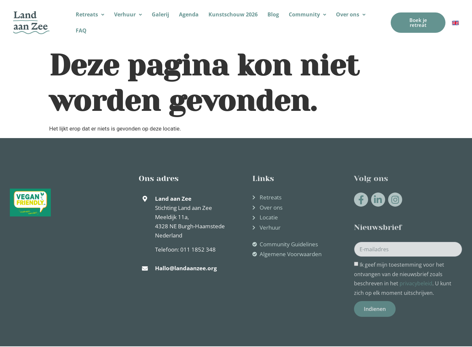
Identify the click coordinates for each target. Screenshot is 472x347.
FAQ (81, 30)
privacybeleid (416, 283)
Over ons (350, 14)
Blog (273, 14)
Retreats (90, 14)
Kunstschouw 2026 (233, 14)
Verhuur (128, 14)
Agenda (189, 14)
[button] (90, 15)
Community (307, 14)
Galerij (160, 14)
